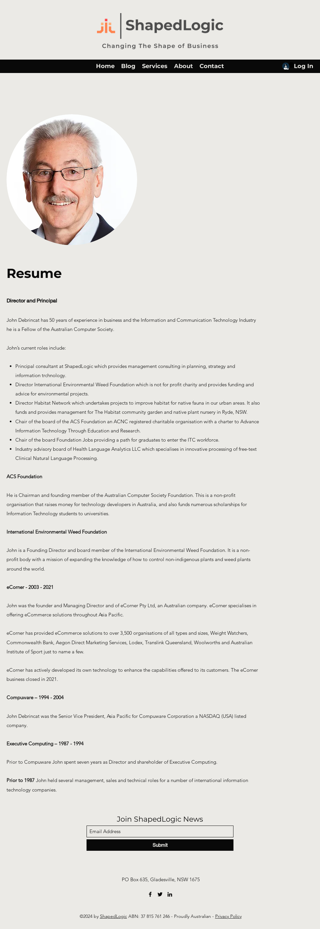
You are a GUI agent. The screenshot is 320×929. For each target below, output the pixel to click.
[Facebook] (150, 894)
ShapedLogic (113, 916)
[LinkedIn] (170, 894)
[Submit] (160, 845)
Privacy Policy (228, 916)
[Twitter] (160, 894)
